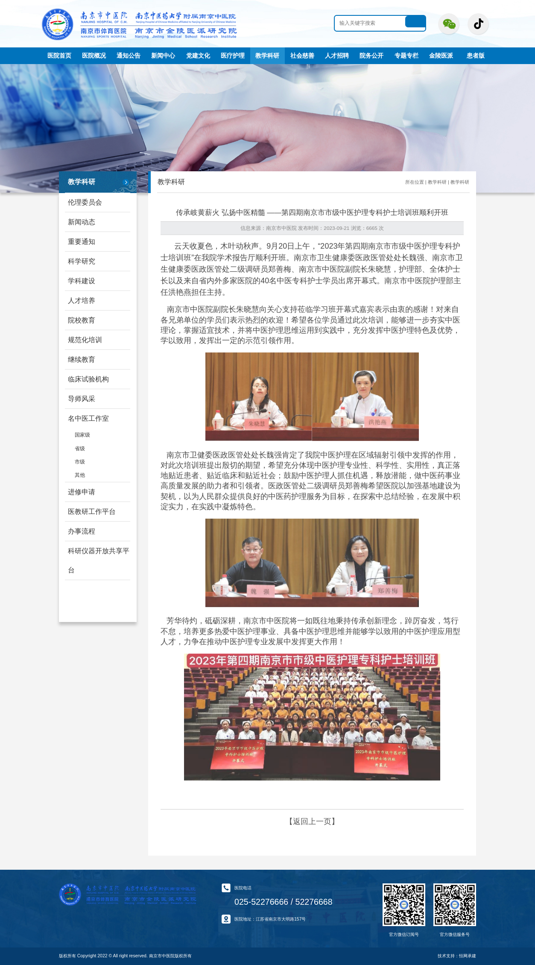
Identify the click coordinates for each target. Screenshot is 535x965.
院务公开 (371, 55)
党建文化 (198, 55)
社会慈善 (302, 55)
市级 (80, 461)
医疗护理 (233, 55)
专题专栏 (406, 55)
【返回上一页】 (312, 821)
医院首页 (59, 55)
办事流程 (81, 531)
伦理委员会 (85, 202)
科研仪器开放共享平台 (98, 560)
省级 (80, 448)
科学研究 (81, 261)
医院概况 (94, 55)
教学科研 (267, 55)
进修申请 (81, 492)
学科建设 (81, 281)
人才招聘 (337, 55)
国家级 (82, 434)
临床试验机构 (88, 379)
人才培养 (81, 300)
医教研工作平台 (92, 511)
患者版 (476, 55)
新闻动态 (81, 222)
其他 (80, 475)
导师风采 (81, 398)
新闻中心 (163, 55)
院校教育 (81, 320)
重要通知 (81, 241)
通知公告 (128, 55)
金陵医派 (441, 55)
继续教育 (81, 359)
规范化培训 (85, 339)
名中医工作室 (88, 418)
